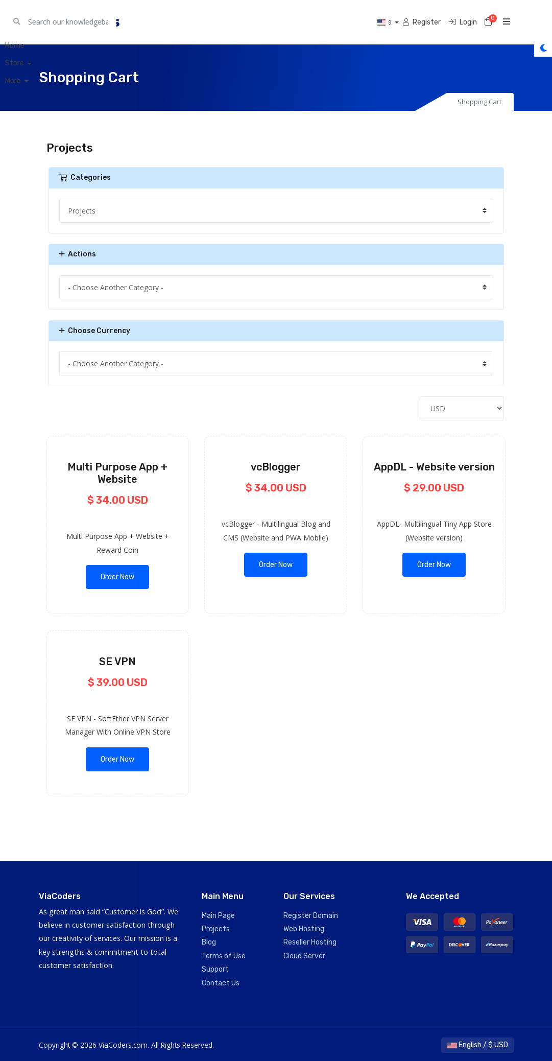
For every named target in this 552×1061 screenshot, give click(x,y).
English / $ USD (477, 1045)
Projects (216, 929)
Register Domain (310, 915)
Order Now (117, 577)
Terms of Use (224, 956)
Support (215, 969)
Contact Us (220, 983)
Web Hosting (303, 929)
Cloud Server (304, 956)
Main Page (218, 915)
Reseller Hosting (310, 942)
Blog (209, 942)
